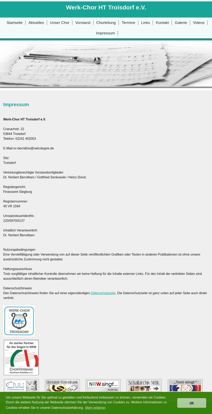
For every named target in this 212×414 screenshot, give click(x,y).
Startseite (14, 23)
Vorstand (82, 23)
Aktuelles (36, 23)
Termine (128, 23)
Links (145, 23)
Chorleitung (106, 23)
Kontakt (162, 23)
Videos (199, 23)
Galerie (181, 23)
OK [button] (191, 403)
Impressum (105, 33)
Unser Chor (59, 23)
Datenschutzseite (103, 293)
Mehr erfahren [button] (95, 407)
